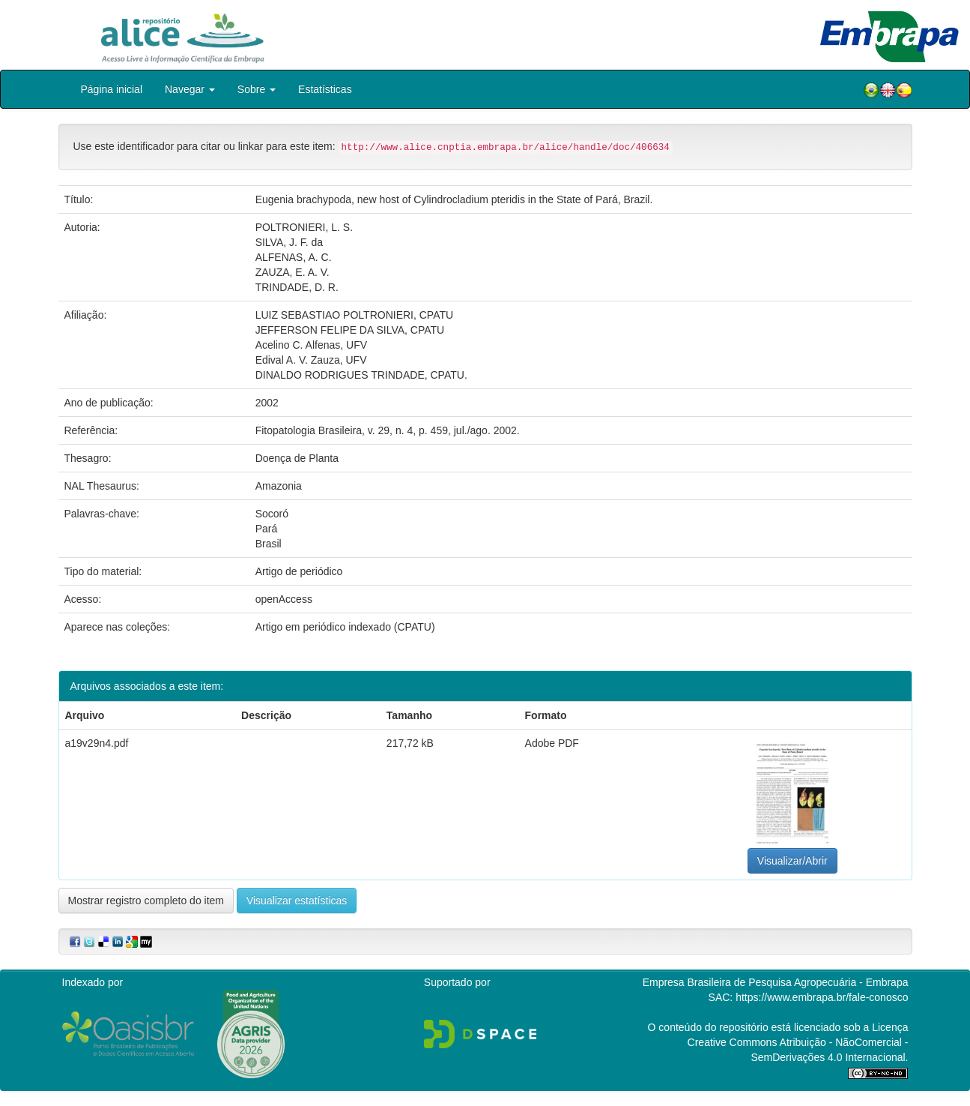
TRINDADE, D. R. (297, 287)
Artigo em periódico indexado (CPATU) (345, 627)
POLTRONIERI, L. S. (304, 227)
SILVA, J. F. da (289, 242)
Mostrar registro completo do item (146, 901)
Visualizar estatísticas (296, 901)
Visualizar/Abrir (792, 861)
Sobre (256, 89)
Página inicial (112, 89)
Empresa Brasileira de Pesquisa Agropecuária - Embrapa (776, 982)
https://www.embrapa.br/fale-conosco (822, 997)
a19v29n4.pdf (97, 743)
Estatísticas (325, 89)
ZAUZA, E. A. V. (292, 272)
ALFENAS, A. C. (293, 257)
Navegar (190, 89)
